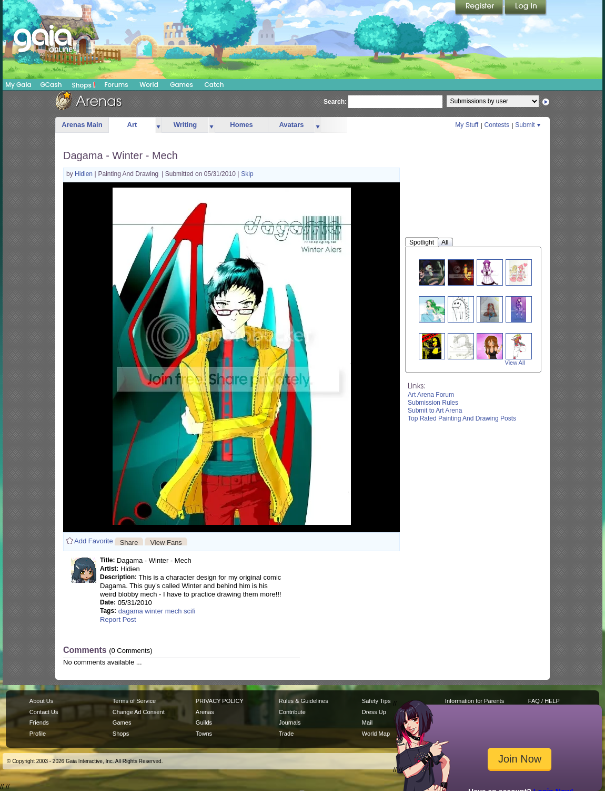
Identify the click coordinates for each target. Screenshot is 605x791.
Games (181, 84)
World (148, 84)
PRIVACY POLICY (220, 701)
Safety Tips (376, 701)
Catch (214, 84)
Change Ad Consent (139, 712)
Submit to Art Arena (435, 410)
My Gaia (18, 84)
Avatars (291, 125)
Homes (241, 125)
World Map (376, 733)
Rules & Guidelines (303, 701)
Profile (37, 733)
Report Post (118, 619)
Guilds (204, 722)
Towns (204, 733)
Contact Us (43, 712)
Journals (290, 722)
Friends (39, 722)
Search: (335, 101)
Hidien (84, 174)
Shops (84, 85)
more (158, 125)
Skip (247, 174)
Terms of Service (134, 701)
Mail (367, 722)
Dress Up (374, 712)
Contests (497, 125)
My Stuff (466, 125)
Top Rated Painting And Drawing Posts (462, 418)
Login (526, 8)
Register (480, 8)
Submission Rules (433, 402)
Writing (185, 125)
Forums (116, 84)
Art (132, 125)
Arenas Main (82, 125)
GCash (51, 84)
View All (515, 362)
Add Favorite (93, 541)
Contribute (292, 712)
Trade (286, 733)
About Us (41, 701)
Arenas (205, 712)
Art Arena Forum (431, 394)
